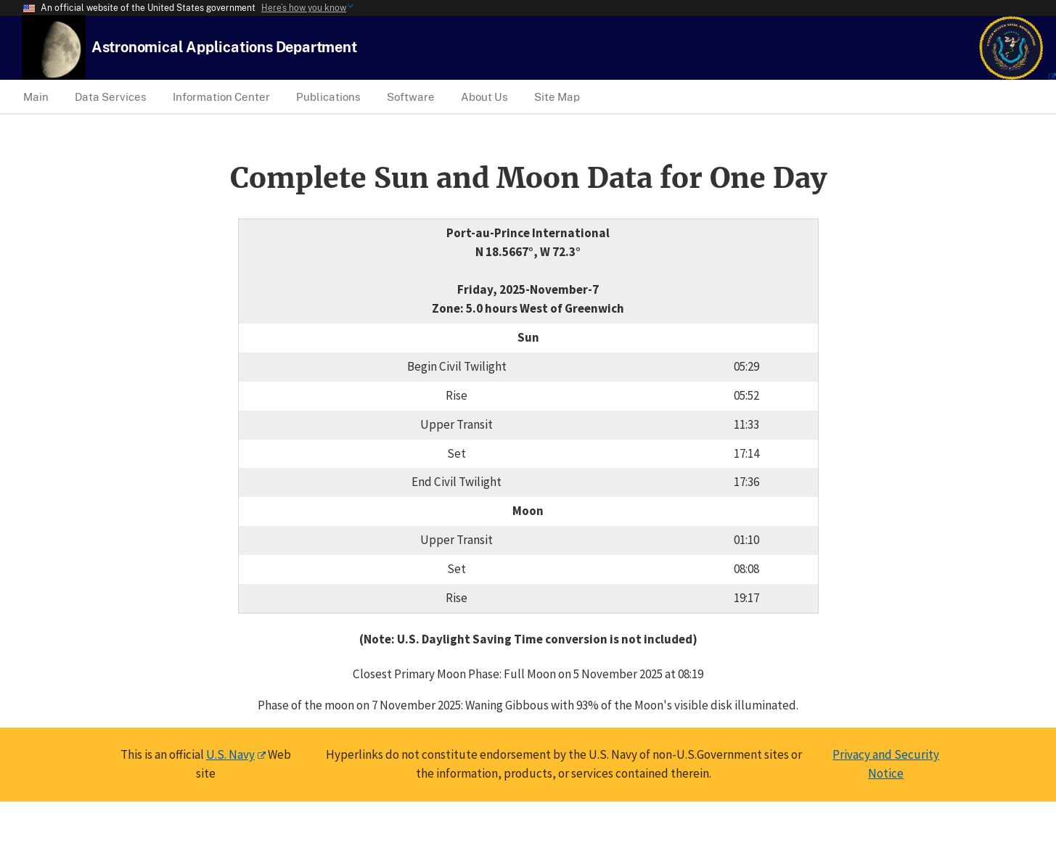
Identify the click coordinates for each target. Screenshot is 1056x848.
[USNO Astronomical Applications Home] (224, 47)
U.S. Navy (230, 754)
